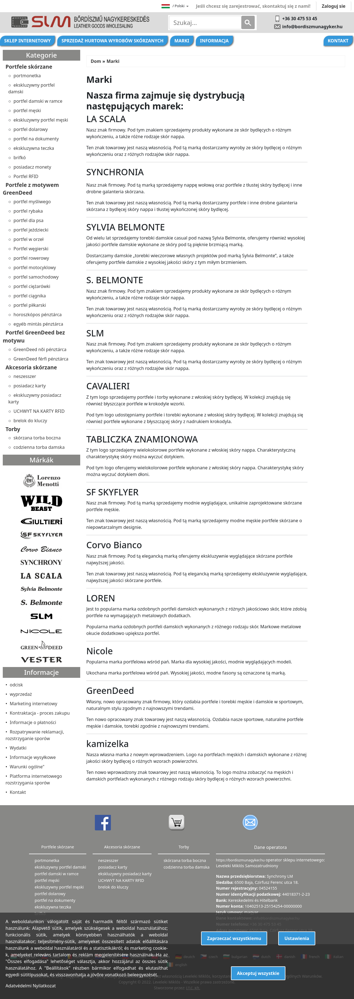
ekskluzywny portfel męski (41, 120)
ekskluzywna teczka (34, 148)
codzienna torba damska (39, 447)
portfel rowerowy (31, 258)
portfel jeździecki (31, 230)
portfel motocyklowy (35, 267)
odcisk (16, 685)
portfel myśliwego (32, 202)
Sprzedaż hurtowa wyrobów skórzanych (112, 41)
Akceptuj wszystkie (258, 973)
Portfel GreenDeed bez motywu (34, 336)
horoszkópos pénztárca (38, 314)
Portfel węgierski (31, 249)
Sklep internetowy (27, 41)
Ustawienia (296, 938)
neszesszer (25, 376)
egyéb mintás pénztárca (38, 324)
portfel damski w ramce (38, 101)
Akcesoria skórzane (31, 367)
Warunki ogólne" (27, 767)
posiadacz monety (32, 167)
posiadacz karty (30, 386)
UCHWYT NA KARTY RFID (39, 411)
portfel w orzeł (28, 239)
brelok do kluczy (30, 421)
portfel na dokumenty (36, 139)
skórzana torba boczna (37, 438)
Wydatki (18, 748)
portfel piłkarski (30, 305)
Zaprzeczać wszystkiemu (234, 938)
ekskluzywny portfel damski (31, 88)
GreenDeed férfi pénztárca (41, 359)
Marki (181, 41)
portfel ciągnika (30, 296)
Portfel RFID (26, 176)
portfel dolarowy (31, 129)
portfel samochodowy (36, 277)
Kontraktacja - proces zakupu (40, 713)
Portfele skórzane (29, 66)
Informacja (214, 41)
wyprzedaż (21, 694)
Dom (96, 61)
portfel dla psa (28, 220)
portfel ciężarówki (32, 286)
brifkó (20, 158)
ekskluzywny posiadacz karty (34, 398)
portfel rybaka (28, 211)
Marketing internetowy (33, 704)
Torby (13, 429)
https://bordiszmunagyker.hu (241, 860)
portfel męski (27, 110)
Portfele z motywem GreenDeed (31, 189)
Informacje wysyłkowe (33, 757)
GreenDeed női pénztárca (40, 349)
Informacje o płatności (33, 722)
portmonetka (27, 76)
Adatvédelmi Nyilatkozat (31, 986)
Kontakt (338, 41)
